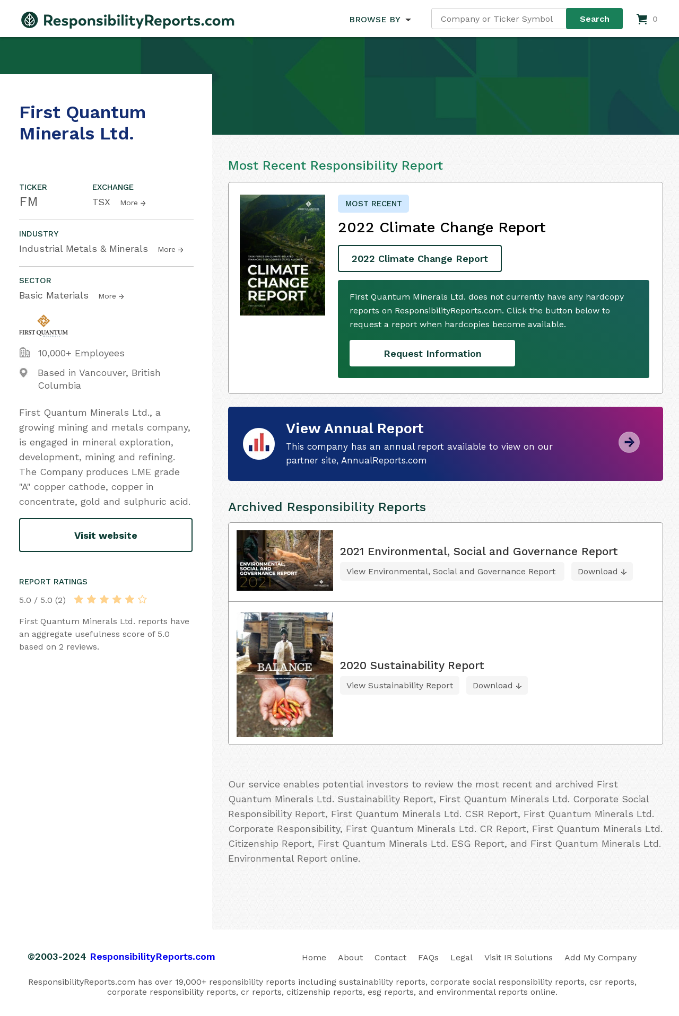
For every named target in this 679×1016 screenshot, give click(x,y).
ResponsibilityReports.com (152, 956)
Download (598, 571)
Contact (390, 957)
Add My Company (600, 957)
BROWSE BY (374, 19)
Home (314, 957)
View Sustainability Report (399, 685)
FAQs (428, 957)
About (350, 957)
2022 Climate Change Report (420, 258)
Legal (461, 957)
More (129, 202)
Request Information (433, 353)
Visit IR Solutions (518, 957)
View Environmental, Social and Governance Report (452, 571)
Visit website (105, 535)
